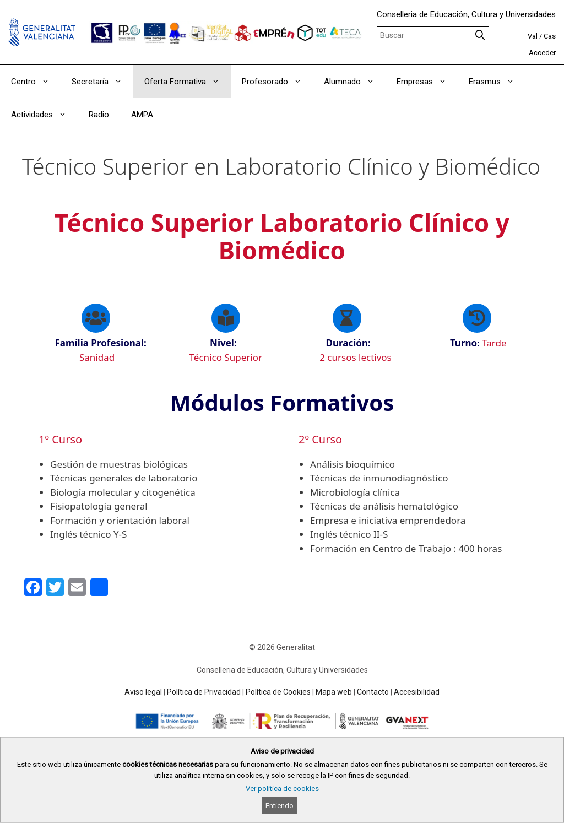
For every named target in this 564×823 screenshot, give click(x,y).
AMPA (142, 115)
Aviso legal (143, 691)
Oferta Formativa (187, 81)
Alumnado (355, 81)
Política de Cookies (278, 691)
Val (533, 36)
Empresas (427, 81)
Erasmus (497, 81)
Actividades (44, 114)
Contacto (373, 691)
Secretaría (102, 81)
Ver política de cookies (282, 788)
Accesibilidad (417, 691)
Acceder (542, 52)
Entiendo (279, 806)
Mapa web (334, 691)
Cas (550, 36)
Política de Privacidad (204, 691)
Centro (36, 81)
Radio (99, 115)
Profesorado (277, 81)
